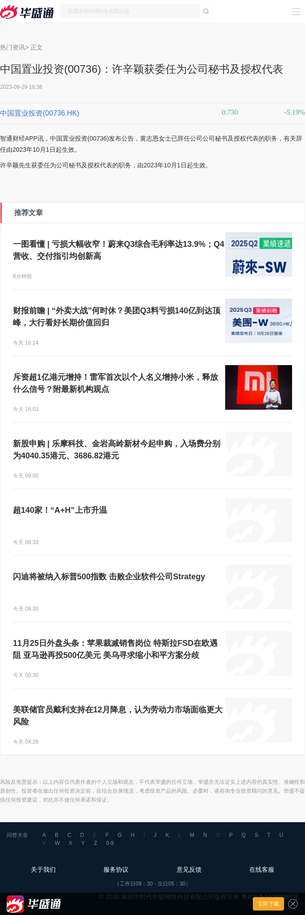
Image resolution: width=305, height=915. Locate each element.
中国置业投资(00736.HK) (39, 113)
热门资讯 (12, 47)
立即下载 (268, 904)
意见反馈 (189, 869)
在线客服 (261, 869)
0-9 (110, 843)
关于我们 (43, 869)
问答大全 (17, 835)
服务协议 (115, 869)
